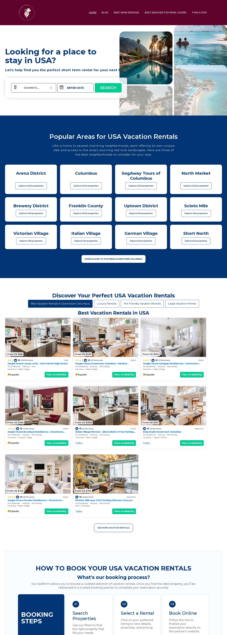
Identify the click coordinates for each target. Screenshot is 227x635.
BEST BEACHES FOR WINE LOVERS (167, 12)
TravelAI (122, 629)
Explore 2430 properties (31, 186)
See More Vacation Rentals (113, 444)
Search (108, 87)
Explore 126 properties (31, 241)
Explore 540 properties (141, 213)
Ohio (174, 422)
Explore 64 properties (141, 241)
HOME (96, 12)
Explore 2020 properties (86, 213)
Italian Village (23, 361)
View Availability (43, 366)
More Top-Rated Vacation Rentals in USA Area (113, 579)
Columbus (12, 361)
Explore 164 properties (196, 213)
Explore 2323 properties (196, 186)
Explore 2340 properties (86, 186)
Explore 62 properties (196, 241)
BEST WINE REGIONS (129, 12)
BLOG (108, 12)
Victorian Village (189, 361)
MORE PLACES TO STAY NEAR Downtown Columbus (113, 259)
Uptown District (79, 422)
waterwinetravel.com (67, 629)
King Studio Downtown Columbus (81, 416)
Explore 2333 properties (141, 186)
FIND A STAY (200, 12)
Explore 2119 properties (31, 213)
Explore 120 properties (86, 241)
